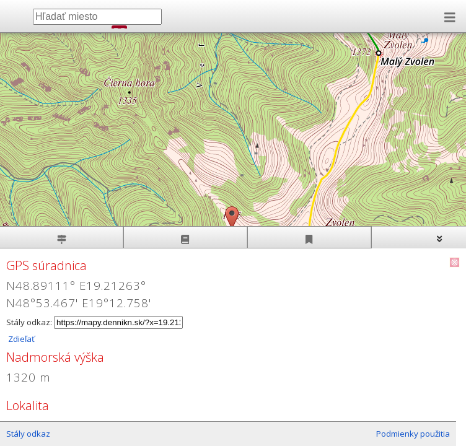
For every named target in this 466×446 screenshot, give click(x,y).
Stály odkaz (28, 433)
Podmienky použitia (413, 433)
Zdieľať (20, 338)
